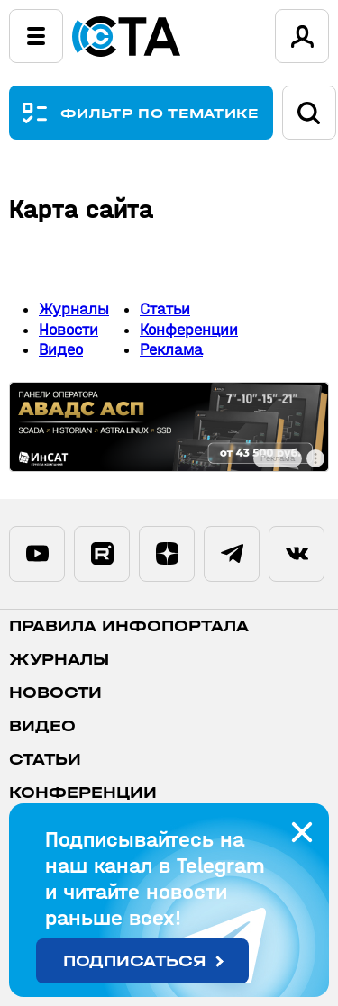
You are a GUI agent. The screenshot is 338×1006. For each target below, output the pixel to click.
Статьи (165, 309)
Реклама (171, 349)
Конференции (189, 330)
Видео (61, 349)
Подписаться (134, 961)
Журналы (74, 309)
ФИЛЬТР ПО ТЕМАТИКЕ (160, 113)
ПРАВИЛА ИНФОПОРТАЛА (129, 626)
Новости (68, 330)
